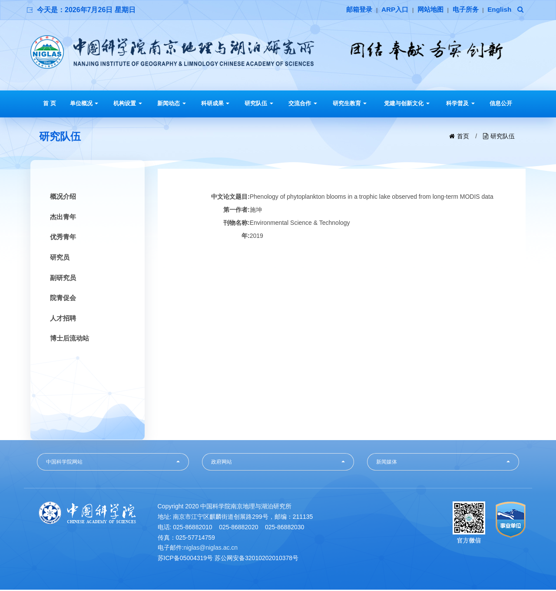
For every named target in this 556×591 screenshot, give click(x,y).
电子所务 (463, 9)
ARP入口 (389, 9)
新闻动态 (171, 103)
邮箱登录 (352, 9)
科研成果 (215, 103)
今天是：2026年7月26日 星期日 (86, 9)
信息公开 (501, 103)
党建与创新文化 (407, 103)
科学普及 (460, 103)
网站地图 (426, 9)
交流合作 (302, 103)
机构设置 (127, 103)
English (498, 9)
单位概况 (84, 103)
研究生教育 (350, 103)
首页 (463, 136)
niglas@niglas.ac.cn (210, 548)
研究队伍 (259, 103)
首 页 (49, 103)
